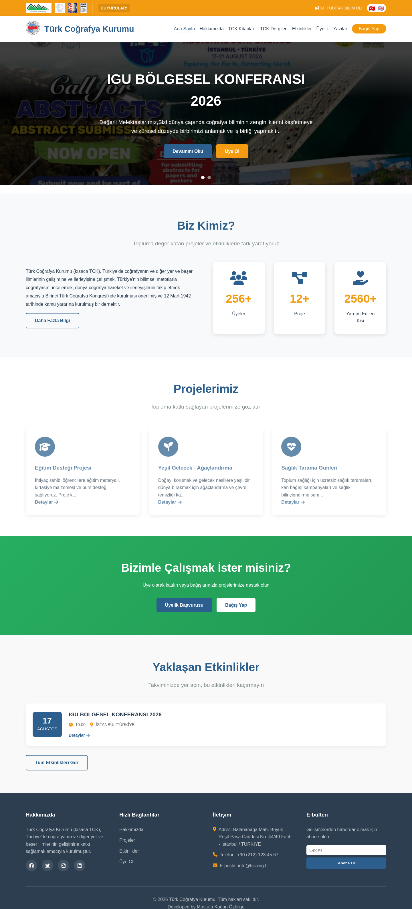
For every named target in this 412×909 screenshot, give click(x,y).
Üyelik (322, 28)
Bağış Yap (369, 28)
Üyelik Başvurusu (184, 605)
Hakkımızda (211, 28)
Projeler (127, 840)
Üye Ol (232, 151)
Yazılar (340, 28)
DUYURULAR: (114, 8)
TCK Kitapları (241, 28)
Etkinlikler (302, 28)
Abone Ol (346, 863)
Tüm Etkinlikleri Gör (56, 762)
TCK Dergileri (274, 28)
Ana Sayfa (184, 28)
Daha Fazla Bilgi (52, 320)
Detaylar (46, 506)
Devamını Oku (188, 151)
